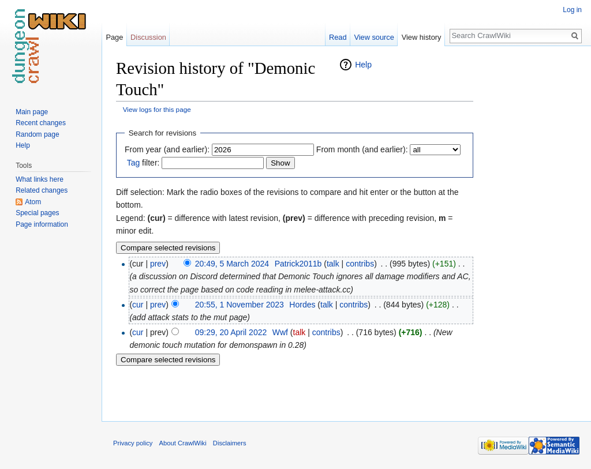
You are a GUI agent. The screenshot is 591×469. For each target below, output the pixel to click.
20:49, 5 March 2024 (232, 263)
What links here (39, 179)
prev (158, 263)
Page (114, 37)
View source (374, 37)
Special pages (37, 213)
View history (422, 37)
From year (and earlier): (167, 149)
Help (363, 64)
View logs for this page (157, 109)
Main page (32, 112)
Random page (37, 134)
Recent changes (41, 123)
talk (333, 263)
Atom (33, 202)
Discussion (148, 37)
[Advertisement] (531, 231)
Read (338, 37)
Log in (572, 10)
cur (137, 304)
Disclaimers (229, 443)
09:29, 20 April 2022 (231, 332)
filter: (143, 162)
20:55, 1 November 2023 (239, 304)
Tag (133, 162)
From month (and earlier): (362, 149)
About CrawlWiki (183, 443)
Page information (42, 224)
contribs (360, 263)
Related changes (42, 190)
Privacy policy (132, 443)
